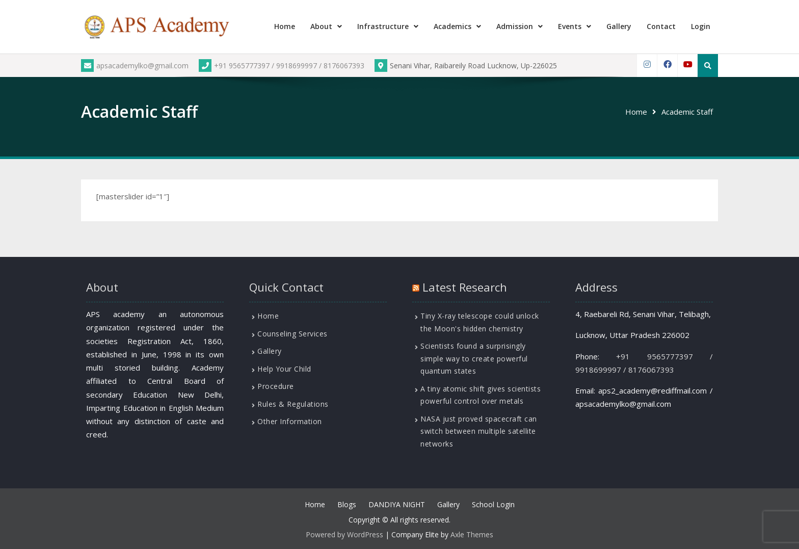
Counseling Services (292, 333)
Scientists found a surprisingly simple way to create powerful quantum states (474, 358)
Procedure (275, 386)
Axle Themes (471, 534)
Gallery (618, 26)
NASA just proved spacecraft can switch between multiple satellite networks (478, 431)
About (321, 26)
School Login (493, 504)
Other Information (289, 421)
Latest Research (464, 287)
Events (569, 26)
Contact (661, 26)
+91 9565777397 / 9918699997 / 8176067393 (281, 65)
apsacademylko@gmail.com (135, 65)
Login (700, 26)
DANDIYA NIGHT (396, 504)
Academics (452, 26)
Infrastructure (383, 26)
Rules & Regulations (293, 404)
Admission (514, 26)
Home (284, 26)
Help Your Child (284, 369)
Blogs (346, 504)
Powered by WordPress (344, 534)
